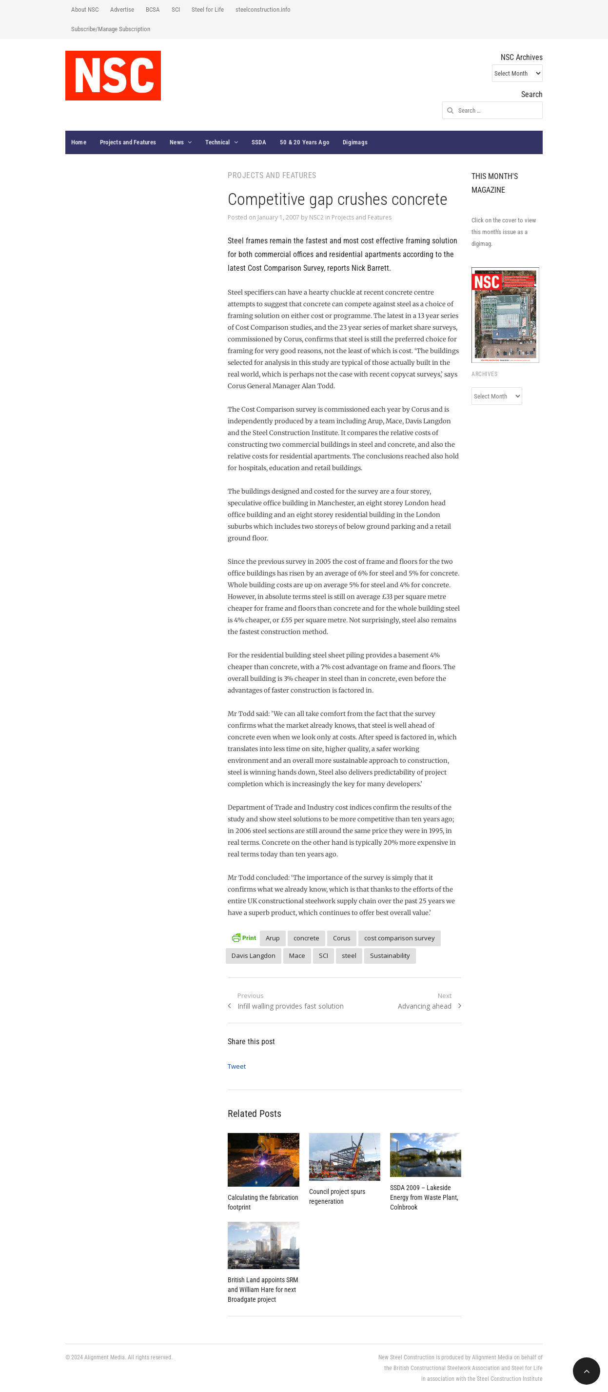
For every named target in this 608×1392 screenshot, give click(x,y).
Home (78, 142)
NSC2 (316, 217)
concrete (306, 938)
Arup (273, 938)
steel (349, 955)
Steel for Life (208, 9)
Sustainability (390, 955)
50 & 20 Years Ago (304, 142)
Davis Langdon (253, 955)
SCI (176, 9)
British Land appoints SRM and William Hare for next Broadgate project (263, 1289)
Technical (217, 142)
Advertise (122, 9)
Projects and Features (128, 142)
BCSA (153, 9)
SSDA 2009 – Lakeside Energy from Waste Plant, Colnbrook (424, 1197)
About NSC (84, 9)
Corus (342, 938)
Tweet (237, 1066)
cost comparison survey (399, 938)
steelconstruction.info (263, 9)
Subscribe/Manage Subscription (110, 29)
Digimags (355, 142)
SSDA (259, 142)
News (177, 142)
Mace (297, 955)
